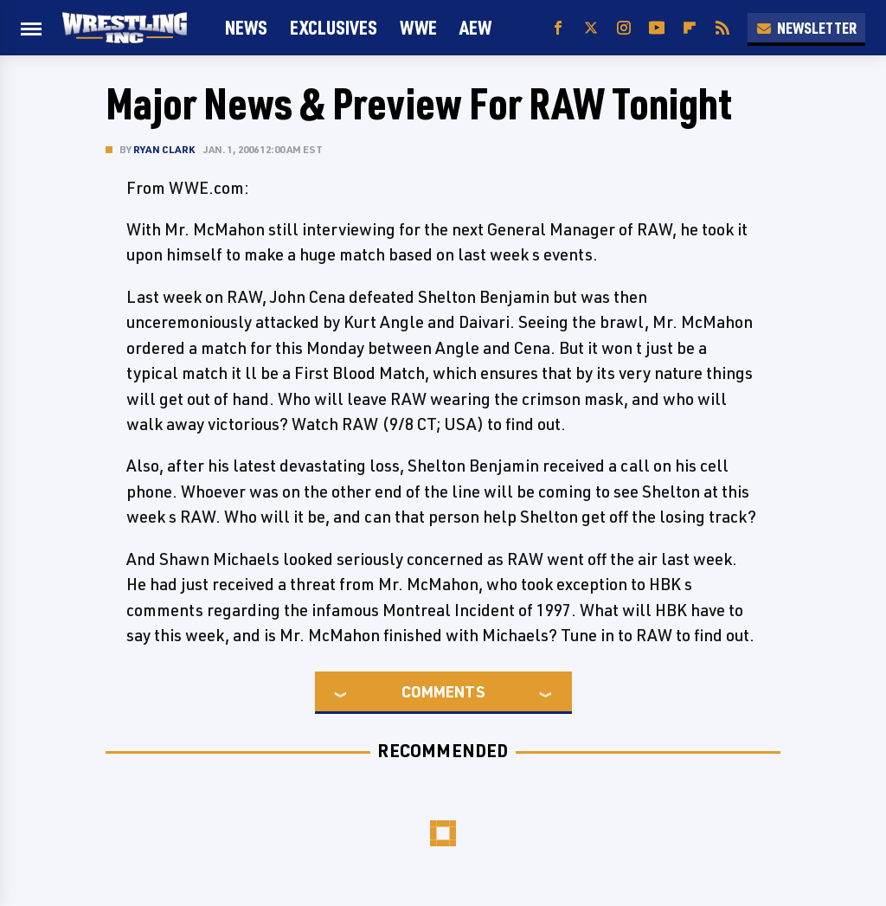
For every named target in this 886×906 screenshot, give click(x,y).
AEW (475, 27)
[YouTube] (656, 28)
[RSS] (722, 28)
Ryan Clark (164, 149)
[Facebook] (558, 28)
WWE (418, 27)
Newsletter (806, 27)
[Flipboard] (689, 28)
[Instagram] (624, 28)
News (246, 27)
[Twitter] (591, 28)
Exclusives (333, 27)
